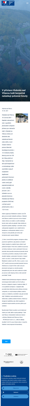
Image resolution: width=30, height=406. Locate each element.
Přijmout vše (11, 388)
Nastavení (10, 392)
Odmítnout (10, 396)
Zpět (6, 341)
